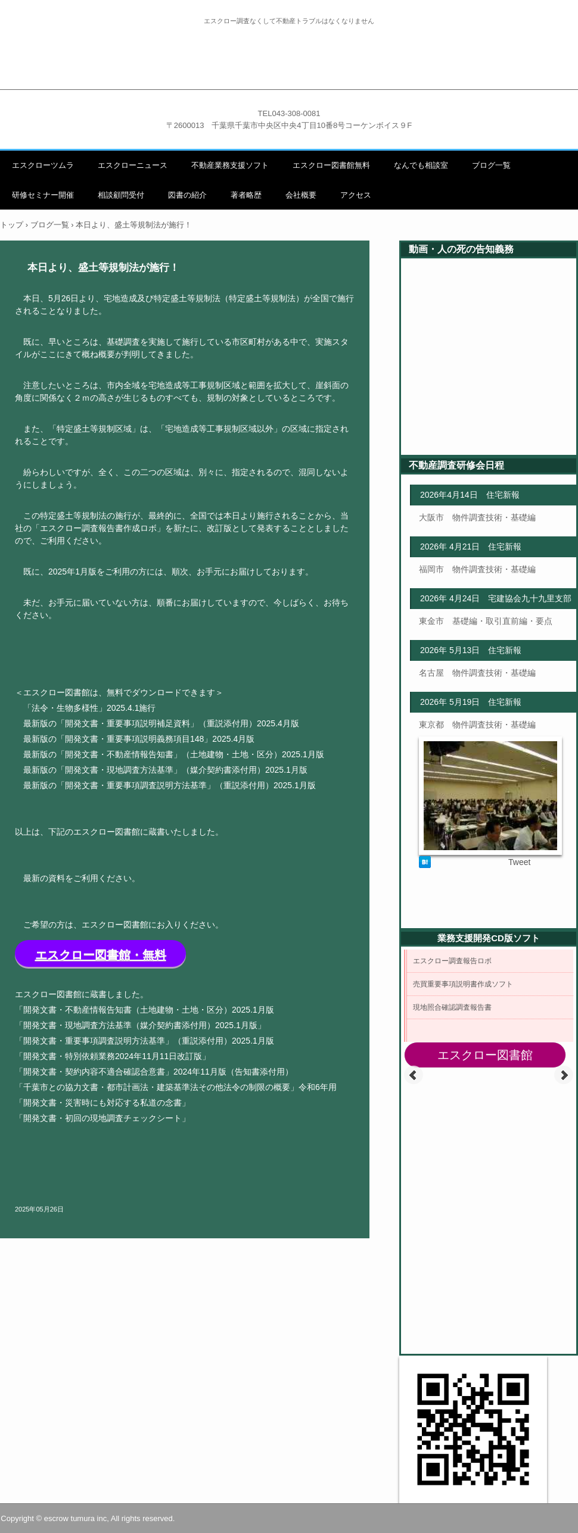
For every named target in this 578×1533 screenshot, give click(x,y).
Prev (413, 1075)
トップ (11, 224)
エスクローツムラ (43, 165)
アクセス (355, 195)
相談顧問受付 (121, 195)
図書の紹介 (187, 195)
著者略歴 (246, 195)
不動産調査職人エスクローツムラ (289, 70)
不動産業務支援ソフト (230, 165)
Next (563, 1075)
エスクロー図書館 (485, 1054)
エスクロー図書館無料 (331, 165)
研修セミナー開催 (43, 195)
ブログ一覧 (491, 165)
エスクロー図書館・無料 (100, 954)
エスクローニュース (132, 165)
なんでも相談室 (421, 165)
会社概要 (300, 195)
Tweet (519, 862)
